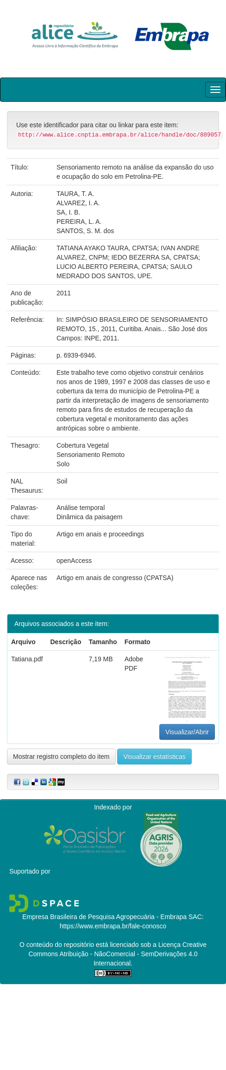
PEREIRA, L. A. (78, 221)
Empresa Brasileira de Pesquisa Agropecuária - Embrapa (104, 916)
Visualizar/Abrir (187, 732)
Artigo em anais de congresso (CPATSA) (114, 577)
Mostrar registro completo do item (61, 756)
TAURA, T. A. (75, 193)
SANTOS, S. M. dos (85, 231)
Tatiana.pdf (27, 659)
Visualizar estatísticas (154, 756)
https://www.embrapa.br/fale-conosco (113, 926)
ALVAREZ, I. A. (78, 203)
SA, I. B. (68, 212)
